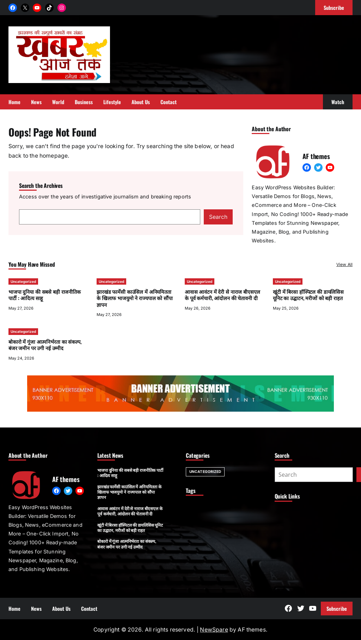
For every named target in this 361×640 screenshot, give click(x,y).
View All (344, 264)
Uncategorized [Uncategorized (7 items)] (205, 471)
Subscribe (336, 608)
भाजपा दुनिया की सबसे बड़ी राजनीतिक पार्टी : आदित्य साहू (44, 295)
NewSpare (214, 629)
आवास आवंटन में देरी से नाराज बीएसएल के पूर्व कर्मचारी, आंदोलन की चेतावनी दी (222, 295)
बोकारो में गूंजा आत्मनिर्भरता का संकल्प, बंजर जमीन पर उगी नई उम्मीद (44, 344)
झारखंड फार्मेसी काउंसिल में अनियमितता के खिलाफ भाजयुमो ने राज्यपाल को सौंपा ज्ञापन (135, 298)
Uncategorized (23, 281)
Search (218, 217)
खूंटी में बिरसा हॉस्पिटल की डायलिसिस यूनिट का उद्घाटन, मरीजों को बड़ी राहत (308, 295)
